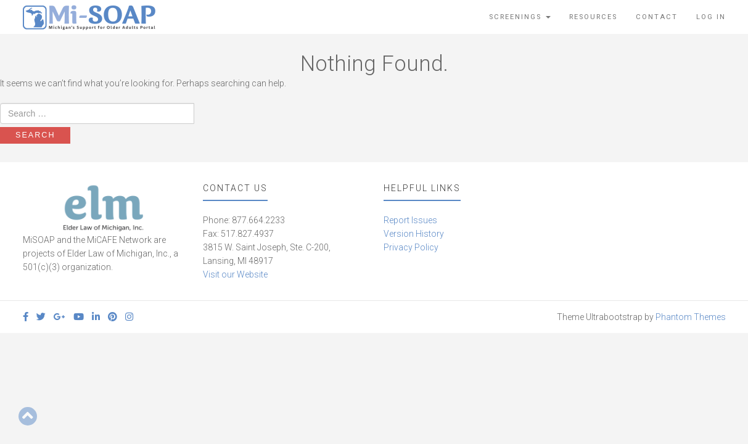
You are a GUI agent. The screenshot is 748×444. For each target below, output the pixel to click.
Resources (593, 17)
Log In (711, 17)
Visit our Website (235, 274)
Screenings (520, 17)
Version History (414, 234)
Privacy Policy (411, 247)
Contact (657, 17)
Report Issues (410, 220)
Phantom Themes (691, 317)
